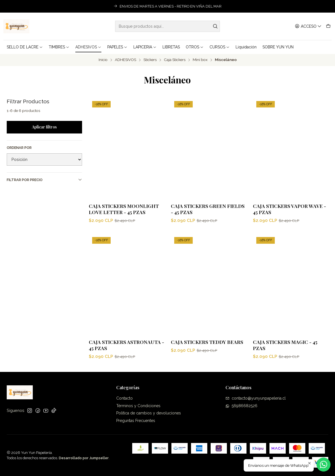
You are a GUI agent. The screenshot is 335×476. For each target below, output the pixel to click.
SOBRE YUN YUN (278, 47)
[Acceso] (308, 26)
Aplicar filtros (44, 127)
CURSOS (220, 47)
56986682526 (241, 406)
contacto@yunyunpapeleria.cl (255, 398)
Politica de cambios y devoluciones (148, 413)
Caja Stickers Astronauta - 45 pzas (126, 364)
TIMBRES (59, 47)
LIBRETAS (171, 47)
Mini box (200, 60)
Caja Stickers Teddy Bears (207, 368)
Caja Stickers (174, 60)
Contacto (124, 398)
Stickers (150, 60)
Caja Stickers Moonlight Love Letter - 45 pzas (124, 209)
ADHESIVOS (88, 47)
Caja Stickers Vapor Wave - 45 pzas (289, 209)
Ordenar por (19, 148)
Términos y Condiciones (138, 406)
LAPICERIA (145, 47)
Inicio (103, 60)
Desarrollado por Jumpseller (84, 458)
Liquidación (246, 47)
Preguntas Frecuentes (135, 420)
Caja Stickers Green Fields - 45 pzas (208, 209)
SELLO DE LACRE (25, 47)
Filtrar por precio (44, 179)
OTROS (195, 47)
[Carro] (328, 26)
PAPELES (117, 47)
